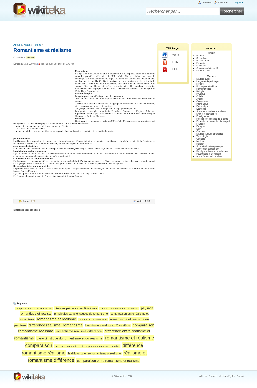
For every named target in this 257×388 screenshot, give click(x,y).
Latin (198, 129)
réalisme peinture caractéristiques (76, 308)
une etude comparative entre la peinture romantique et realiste (87, 346)
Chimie (199, 96)
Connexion (207, 2)
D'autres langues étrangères (209, 134)
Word (170, 55)
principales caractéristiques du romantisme (81, 313)
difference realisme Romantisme (56, 325)
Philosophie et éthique (206, 86)
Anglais (199, 99)
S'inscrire (223, 2)
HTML (171, 62)
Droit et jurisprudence (206, 114)
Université (201, 65)
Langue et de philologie (207, 81)
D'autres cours (203, 70)
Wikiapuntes (120, 376)
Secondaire (201, 58)
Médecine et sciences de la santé (212, 119)
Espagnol (200, 126)
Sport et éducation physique (209, 146)
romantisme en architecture (93, 319)
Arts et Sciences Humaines (209, 156)
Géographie (202, 101)
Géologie (200, 139)
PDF (170, 69)
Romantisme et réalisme (42, 50)
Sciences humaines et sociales (211, 111)
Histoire (37, 44)
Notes (27, 44)
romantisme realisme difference (79, 331)
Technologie (202, 136)
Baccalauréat (202, 60)
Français (200, 124)
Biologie (200, 91)
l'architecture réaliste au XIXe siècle (107, 325)
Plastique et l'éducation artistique (212, 151)
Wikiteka (203, 376)
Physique (200, 94)
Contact (240, 376)
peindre (95, 161)
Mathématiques (203, 89)
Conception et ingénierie (207, 149)
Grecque (200, 131)
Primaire (200, 55)
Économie (201, 109)
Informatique (202, 104)
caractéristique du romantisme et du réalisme (69, 338)
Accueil (17, 44)
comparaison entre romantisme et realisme (108, 360)
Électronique (202, 106)
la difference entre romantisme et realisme (94, 353)
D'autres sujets (203, 79)
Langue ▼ (239, 2)
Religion (200, 144)
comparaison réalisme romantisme (34, 308)
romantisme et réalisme (56, 319)
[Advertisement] (128, 31)
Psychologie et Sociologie (208, 154)
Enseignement (203, 116)
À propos (213, 376)
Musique (200, 141)
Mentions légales (227, 376)
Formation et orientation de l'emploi (213, 121)
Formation (201, 63)
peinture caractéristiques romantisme (119, 308)
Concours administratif (207, 68)
